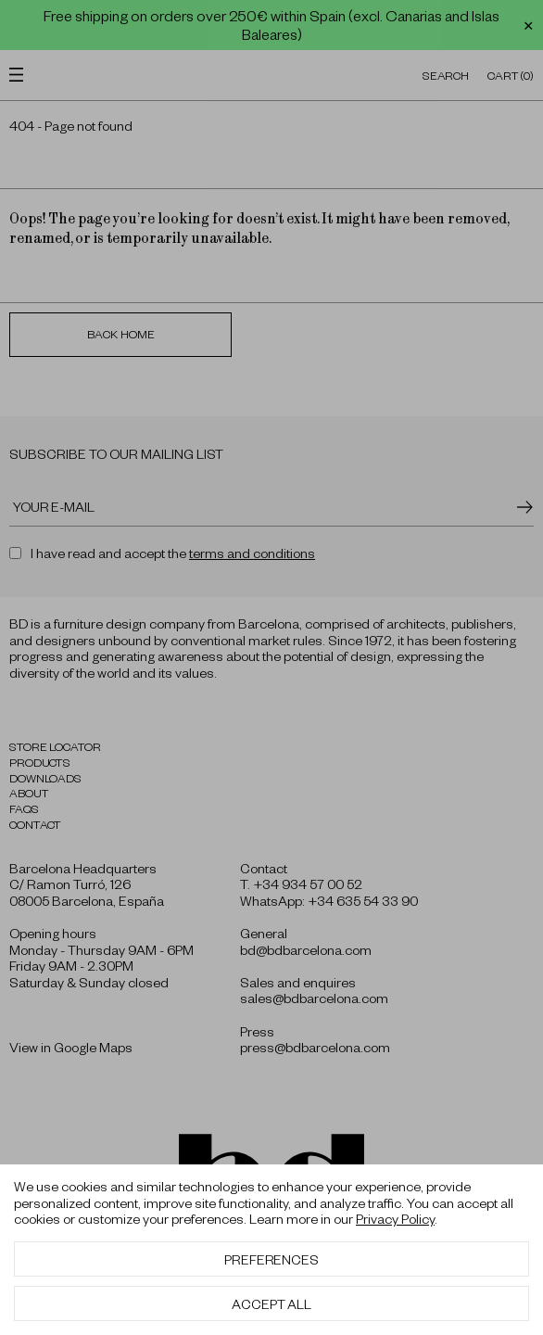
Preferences (271, 1259)
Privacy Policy (395, 1218)
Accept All (271, 1303)
